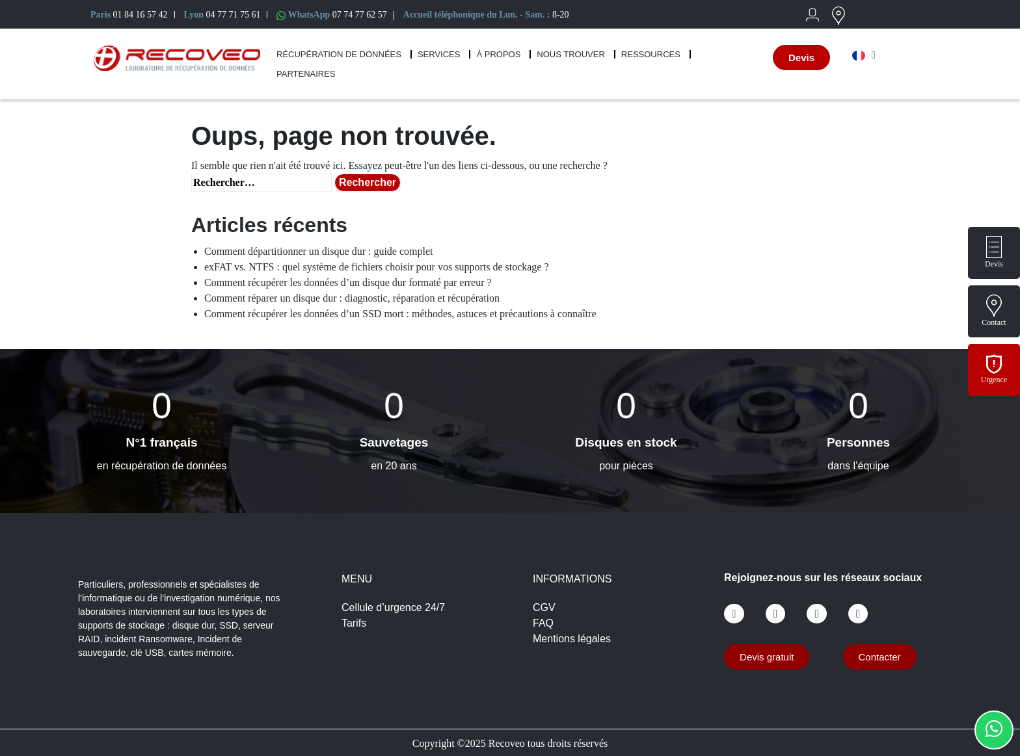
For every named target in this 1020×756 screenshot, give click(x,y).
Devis (994, 263)
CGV (544, 607)
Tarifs (354, 623)
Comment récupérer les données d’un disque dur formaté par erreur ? (348, 282)
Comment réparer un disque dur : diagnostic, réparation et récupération (352, 298)
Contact (994, 322)
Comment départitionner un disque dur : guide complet (318, 251)
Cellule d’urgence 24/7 (393, 607)
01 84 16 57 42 (140, 15)
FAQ (543, 623)
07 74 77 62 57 (359, 15)
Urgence (994, 379)
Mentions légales (572, 638)
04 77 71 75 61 (233, 15)
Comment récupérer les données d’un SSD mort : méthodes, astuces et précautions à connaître (400, 313)
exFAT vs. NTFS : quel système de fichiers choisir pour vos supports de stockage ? (376, 266)
